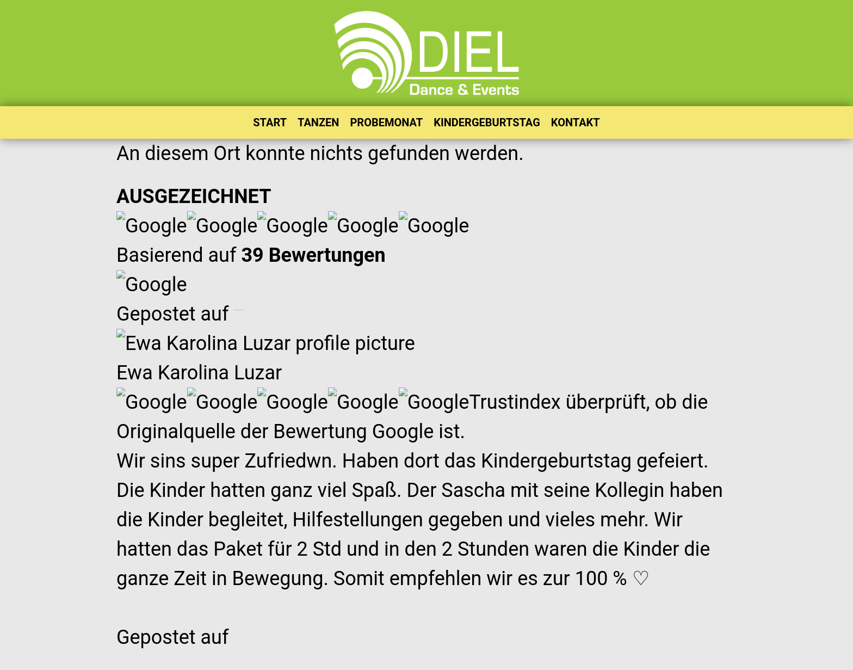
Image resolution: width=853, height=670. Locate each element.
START (270, 122)
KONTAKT (575, 122)
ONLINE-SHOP (360, 439)
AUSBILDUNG (358, 378)
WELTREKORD (359, 454)
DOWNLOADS (358, 424)
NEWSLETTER (569, 394)
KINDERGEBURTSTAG (487, 122)
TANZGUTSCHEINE (581, 470)
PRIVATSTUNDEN (578, 424)
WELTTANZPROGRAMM (382, 470)
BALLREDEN (355, 394)
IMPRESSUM (529, 659)
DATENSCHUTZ (439, 659)
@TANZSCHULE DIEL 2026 (314, 659)
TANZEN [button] (318, 122)
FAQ (546, 378)
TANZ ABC (561, 454)
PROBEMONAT (386, 122)
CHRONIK (349, 409)
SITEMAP (558, 439)
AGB (592, 659)
